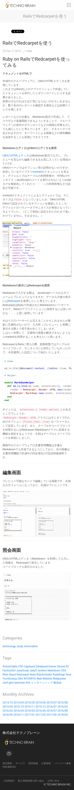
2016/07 (51, 710)
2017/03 (41, 714)
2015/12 (41, 706)
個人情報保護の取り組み (31, 780)
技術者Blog (9, 767)
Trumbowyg (10, 678)
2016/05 (29, 710)
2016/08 (62, 710)
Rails (6, 674)
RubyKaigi (59, 674)
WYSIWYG (30, 678)
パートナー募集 (62, 763)
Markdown (53, 670)
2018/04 (62, 714)
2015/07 (51, 702)
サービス (20, 763)
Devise (61, 666)
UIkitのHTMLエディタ (16, 155)
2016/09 (8, 714)
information (31, 646)
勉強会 (57, 682)
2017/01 (29, 714)
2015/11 (29, 706)
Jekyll (33, 670)
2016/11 (19, 714)
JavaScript (22, 670)
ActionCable (10, 666)
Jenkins (42, 670)
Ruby (33, 674)
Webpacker (59, 678)
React (12, 674)
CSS (20, 666)
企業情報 (46, 763)
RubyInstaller (44, 674)
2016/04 (19, 710)
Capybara (29, 666)
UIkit (20, 678)
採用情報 (33, 763)
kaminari (20, 682)
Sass (68, 674)
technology (9, 646)
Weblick (47, 678)
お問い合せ (53, 780)
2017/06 (51, 714)
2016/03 (8, 710)
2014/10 (8, 702)
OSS (63, 670)
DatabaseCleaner (46, 666)
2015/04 (19, 702)
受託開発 (7, 763)
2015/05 (29, 702)
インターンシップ (42, 682)
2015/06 (41, 702)
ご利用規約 (8, 780)
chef (5, 682)
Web (39, 678)
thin (28, 682)
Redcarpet (14, 301)
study (20, 646)
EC (67, 666)
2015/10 (19, 706)
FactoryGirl (9, 670)
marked (37, 171)
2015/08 (62, 702)
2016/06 (41, 710)
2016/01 (51, 706)
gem (11, 682)
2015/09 (8, 706)
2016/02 (62, 706)
